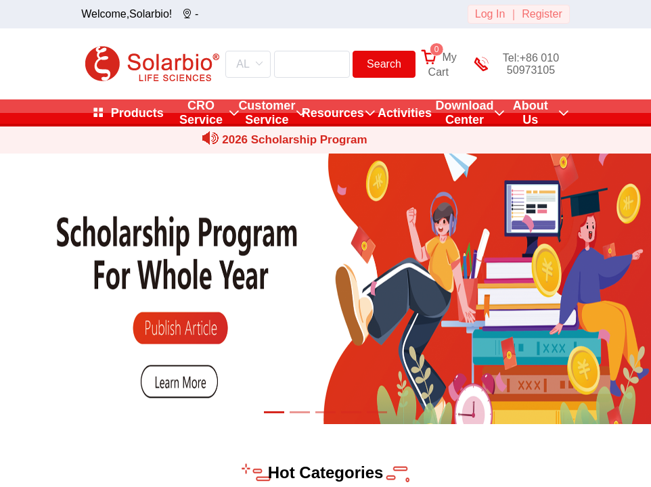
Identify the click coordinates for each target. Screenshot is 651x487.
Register (542, 14)
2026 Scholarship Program (294, 139)
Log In (490, 14)
